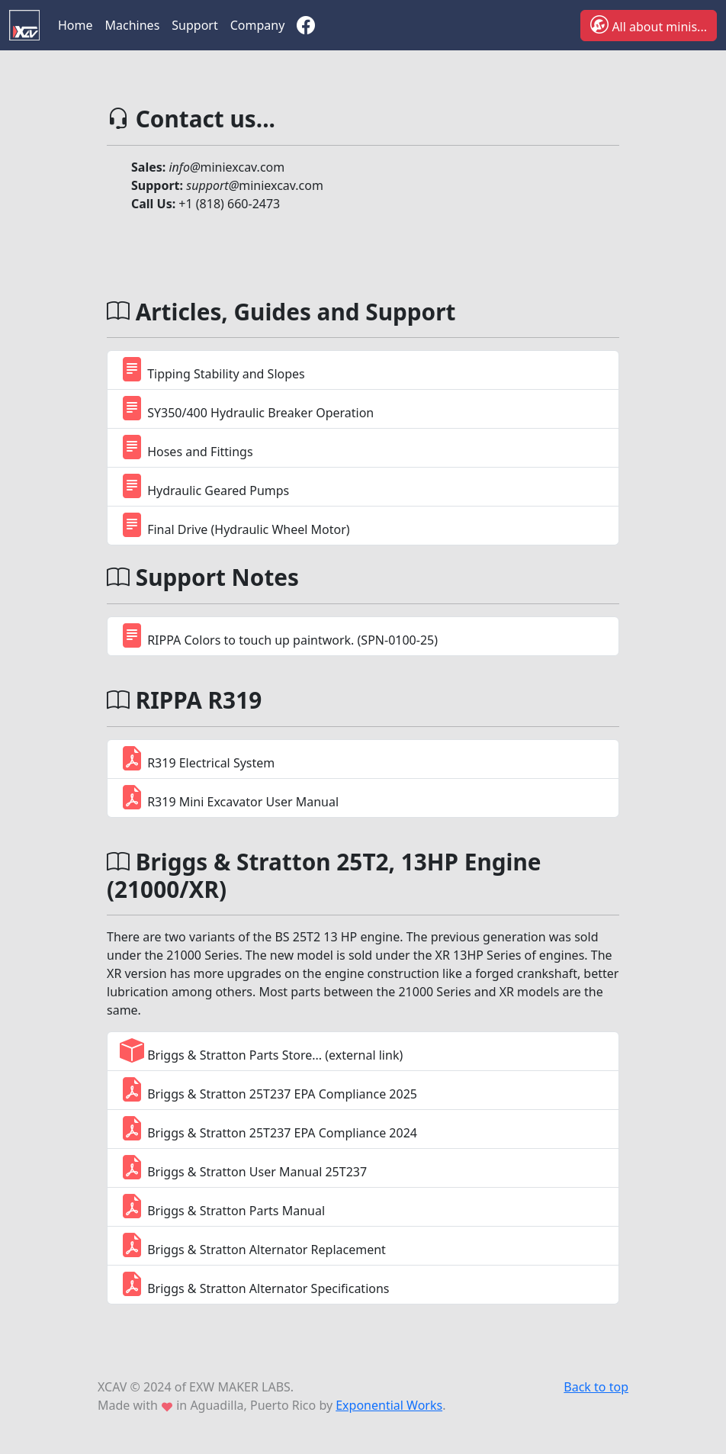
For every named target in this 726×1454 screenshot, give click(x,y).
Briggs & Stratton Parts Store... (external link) (261, 1050)
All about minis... (648, 24)
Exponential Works (389, 1405)
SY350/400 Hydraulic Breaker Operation (247, 407)
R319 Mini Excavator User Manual (229, 796)
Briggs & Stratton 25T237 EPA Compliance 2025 (268, 1089)
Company (257, 25)
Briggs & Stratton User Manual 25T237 (243, 1166)
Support (194, 25)
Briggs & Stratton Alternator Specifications (255, 1283)
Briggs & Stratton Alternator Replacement (253, 1244)
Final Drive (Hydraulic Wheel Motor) (235, 524)
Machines (132, 25)
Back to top (596, 1386)
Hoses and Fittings (186, 446)
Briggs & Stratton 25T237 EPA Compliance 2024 (268, 1127)
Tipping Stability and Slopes (212, 368)
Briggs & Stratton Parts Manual (222, 1205)
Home (75, 25)
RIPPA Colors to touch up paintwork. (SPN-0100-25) (279, 635)
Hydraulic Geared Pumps (204, 485)
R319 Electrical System (197, 757)
